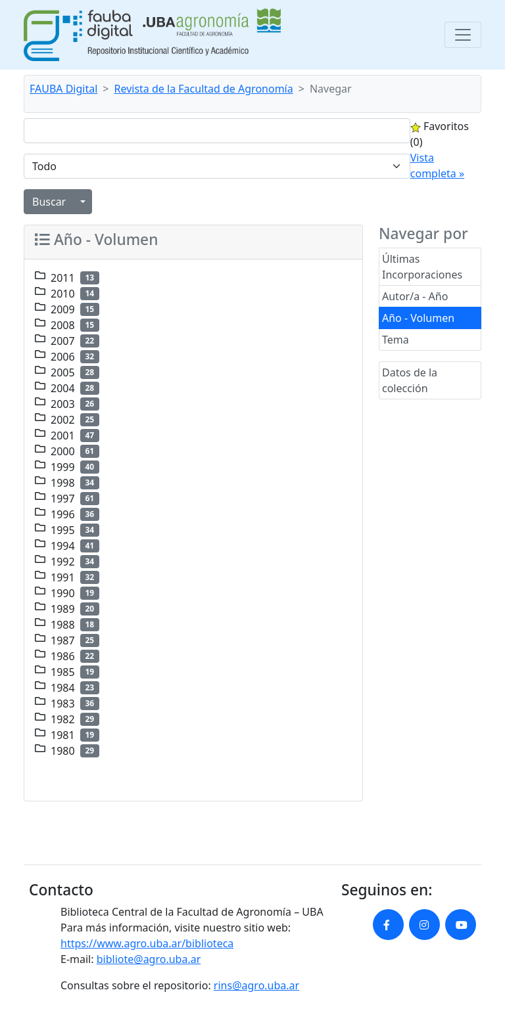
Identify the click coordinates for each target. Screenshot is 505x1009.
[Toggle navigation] (463, 35)
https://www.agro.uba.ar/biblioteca (146, 943)
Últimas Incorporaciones (422, 267)
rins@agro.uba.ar (256, 985)
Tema (395, 339)
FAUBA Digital (63, 88)
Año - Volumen (418, 318)
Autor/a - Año (415, 296)
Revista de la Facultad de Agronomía (203, 88)
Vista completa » (437, 165)
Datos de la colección (409, 380)
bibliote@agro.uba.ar (149, 959)
